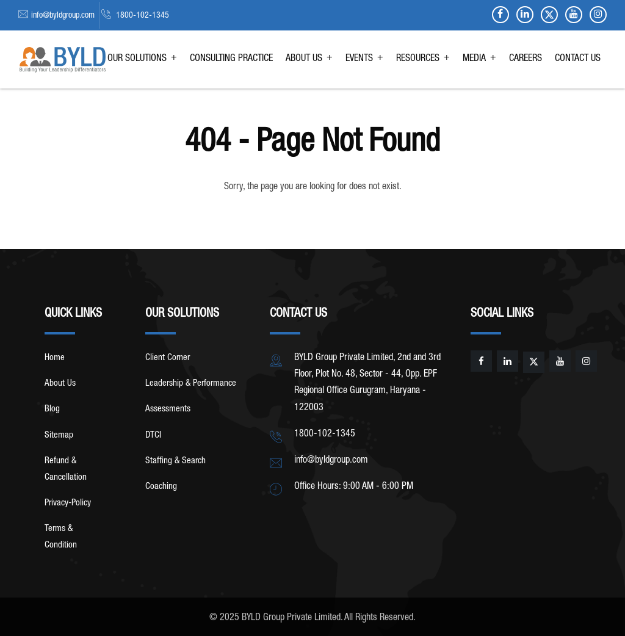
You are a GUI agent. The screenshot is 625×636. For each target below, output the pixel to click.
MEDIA (474, 59)
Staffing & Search (175, 461)
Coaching (161, 486)
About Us (60, 383)
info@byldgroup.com (63, 16)
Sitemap (59, 435)
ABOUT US (304, 59)
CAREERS (525, 59)
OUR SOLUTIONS (137, 59)
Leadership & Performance (190, 383)
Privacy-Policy (68, 503)
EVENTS (359, 59)
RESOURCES (417, 59)
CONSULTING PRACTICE (231, 59)
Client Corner (167, 358)
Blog (52, 409)
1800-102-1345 (141, 16)
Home (55, 358)
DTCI (153, 435)
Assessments (167, 409)
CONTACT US (578, 59)
